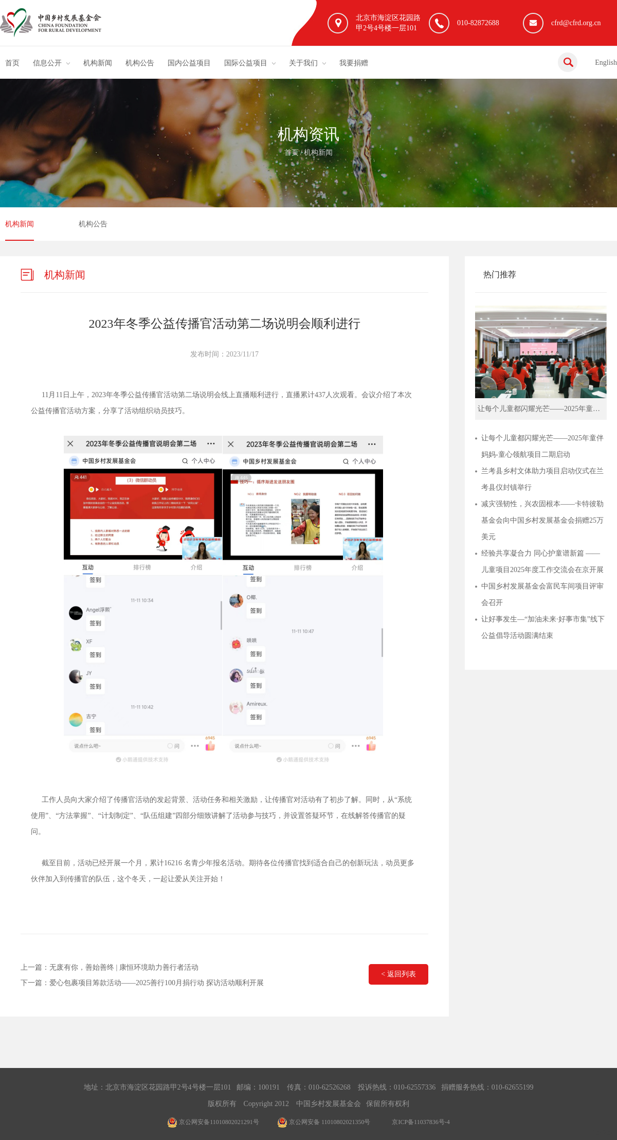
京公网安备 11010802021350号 (324, 1122)
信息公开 (47, 63)
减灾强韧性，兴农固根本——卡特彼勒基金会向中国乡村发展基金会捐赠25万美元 (542, 520)
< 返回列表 (398, 974)
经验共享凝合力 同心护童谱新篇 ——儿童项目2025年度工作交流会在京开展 (542, 561)
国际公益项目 (245, 63)
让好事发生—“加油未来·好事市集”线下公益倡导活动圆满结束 (543, 627)
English (606, 62)
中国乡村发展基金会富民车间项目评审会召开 (542, 594)
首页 (12, 63)
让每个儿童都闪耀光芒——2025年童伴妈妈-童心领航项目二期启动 (542, 446)
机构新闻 (97, 63)
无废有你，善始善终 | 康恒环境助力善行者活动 (123, 967)
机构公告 (139, 63)
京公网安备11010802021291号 (213, 1122)
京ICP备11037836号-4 (420, 1122)
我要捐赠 (353, 63)
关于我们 (303, 63)
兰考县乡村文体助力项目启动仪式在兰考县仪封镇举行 (542, 479)
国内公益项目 (189, 63)
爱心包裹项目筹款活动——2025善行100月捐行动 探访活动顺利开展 (156, 983)
